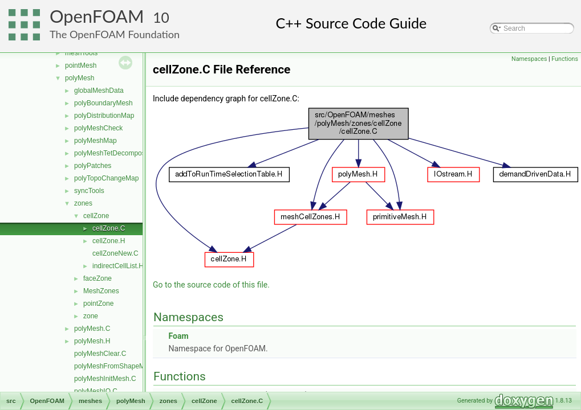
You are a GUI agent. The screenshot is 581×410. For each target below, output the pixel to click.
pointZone (98, 304)
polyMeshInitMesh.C (105, 379)
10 (161, 17)
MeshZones (101, 291)
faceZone (97, 278)
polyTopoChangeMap (106, 178)
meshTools (81, 53)
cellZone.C (108, 228)
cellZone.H (108, 241)
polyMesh (79, 78)
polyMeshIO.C (95, 391)
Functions (564, 59)
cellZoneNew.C (115, 253)
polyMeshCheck (98, 128)
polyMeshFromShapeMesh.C (118, 366)
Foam (178, 336)
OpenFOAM (97, 16)
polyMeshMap (95, 141)
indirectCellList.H (118, 266)
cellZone (96, 216)
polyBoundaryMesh (103, 103)
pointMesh (80, 65)
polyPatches (92, 166)
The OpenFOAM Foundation (115, 34)
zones (83, 203)
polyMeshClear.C (100, 354)
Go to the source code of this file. (211, 284)
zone (90, 316)
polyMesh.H (92, 341)
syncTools (89, 191)
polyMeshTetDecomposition (116, 153)
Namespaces (529, 59)
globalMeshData (99, 91)
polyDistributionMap (104, 116)
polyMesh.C (92, 329)
